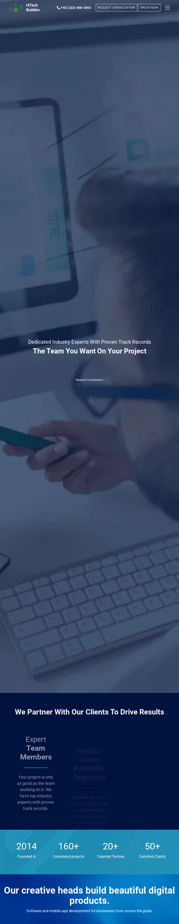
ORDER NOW (149, 7)
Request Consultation (89, 380)
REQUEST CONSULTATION (116, 7)
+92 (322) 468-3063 (74, 8)
